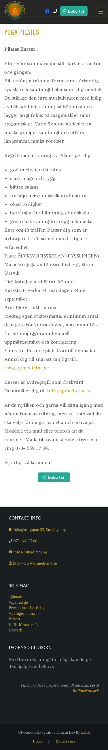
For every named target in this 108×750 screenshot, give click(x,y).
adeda (85, 732)
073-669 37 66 (25, 540)
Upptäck (15, 630)
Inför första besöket (26, 624)
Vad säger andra (22, 613)
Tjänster (16, 596)
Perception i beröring (27, 607)
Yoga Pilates (21, 31)
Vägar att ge (18, 602)
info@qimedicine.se (26, 368)
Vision (14, 619)
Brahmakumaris (86, 690)
